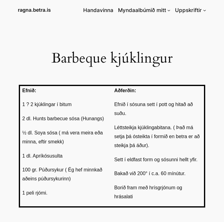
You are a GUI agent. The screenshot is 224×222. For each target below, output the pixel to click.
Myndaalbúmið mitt (142, 10)
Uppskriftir (188, 10)
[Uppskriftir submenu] (204, 10)
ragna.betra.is (34, 10)
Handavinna (98, 10)
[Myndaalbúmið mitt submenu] (168, 10)
